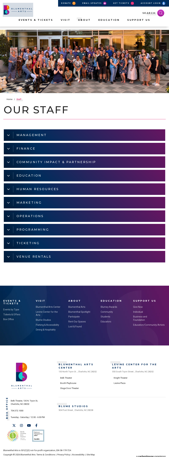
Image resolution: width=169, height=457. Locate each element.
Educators (106, 321)
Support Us (138, 23)
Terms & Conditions (45, 452)
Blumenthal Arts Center (48, 306)
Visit (65, 23)
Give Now (138, 306)
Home (9, 99)
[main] (84, 158)
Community (107, 311)
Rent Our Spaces (77, 321)
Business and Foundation (140, 318)
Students (105, 316)
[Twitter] (14, 425)
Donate (68, 3)
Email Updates (94, 3)
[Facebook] (36, 425)
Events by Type (11, 309)
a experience (151, 452)
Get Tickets (124, 3)
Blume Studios (43, 319)
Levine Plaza (119, 381)
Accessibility (78, 452)
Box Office (8, 318)
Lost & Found (75, 326)
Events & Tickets (36, 23)
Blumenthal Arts (76, 306)
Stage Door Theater (69, 387)
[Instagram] (21, 425)
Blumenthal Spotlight (79, 311)
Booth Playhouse (68, 381)
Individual (138, 311)
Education (109, 23)
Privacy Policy (63, 452)
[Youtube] (29, 425)
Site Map (90, 452)
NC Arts (16, 434)
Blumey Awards (109, 306)
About (84, 23)
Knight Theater (120, 376)
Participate (74, 316)
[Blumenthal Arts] (22, 388)
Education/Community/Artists (146, 324)
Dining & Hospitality (46, 329)
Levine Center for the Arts (47, 313)
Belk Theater (66, 376)
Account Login (153, 3)
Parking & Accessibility (47, 324)
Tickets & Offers (11, 314)
